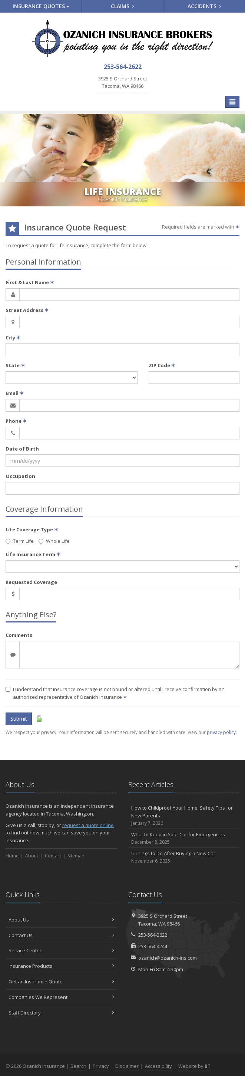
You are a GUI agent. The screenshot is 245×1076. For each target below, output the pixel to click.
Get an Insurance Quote (61, 981)
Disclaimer (127, 1066)
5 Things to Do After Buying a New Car (184, 857)
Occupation (20, 476)
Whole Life (54, 541)
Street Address (27, 310)
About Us (61, 919)
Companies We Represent (61, 997)
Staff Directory (61, 1012)
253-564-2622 (152, 934)
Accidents (204, 6)
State (15, 365)
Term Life (20, 541)
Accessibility (158, 1066)
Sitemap (76, 856)
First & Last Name (30, 282)
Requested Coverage (31, 582)
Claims (122, 6)
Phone (16, 421)
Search (78, 1066)
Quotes (41, 6)
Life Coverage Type (32, 529)
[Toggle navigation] (232, 102)
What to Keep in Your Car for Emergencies (184, 838)
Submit (18, 718)
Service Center (61, 950)
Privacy (101, 1066)
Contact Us (61, 935)
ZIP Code (162, 365)
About (31, 856)
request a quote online (88, 825)
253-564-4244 (152, 946)
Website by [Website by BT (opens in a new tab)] (194, 1066)
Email (15, 393)
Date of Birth (22, 448)
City (13, 337)
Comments (19, 635)
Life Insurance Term (33, 554)
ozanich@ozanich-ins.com (167, 957)
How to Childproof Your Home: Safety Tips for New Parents (184, 815)
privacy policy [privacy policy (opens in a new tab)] (221, 732)
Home (12, 856)
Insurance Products (61, 966)
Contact (53, 856)
